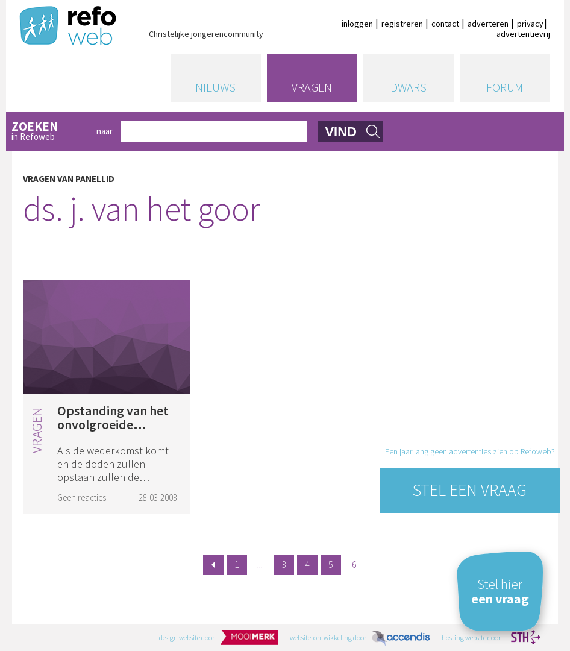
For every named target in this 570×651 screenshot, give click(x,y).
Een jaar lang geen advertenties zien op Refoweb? (470, 451)
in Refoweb (49, 131)
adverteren (488, 23)
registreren (402, 23)
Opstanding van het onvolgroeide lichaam (113, 424)
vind (341, 131)
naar (104, 131)
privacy (530, 23)
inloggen (357, 23)
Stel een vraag (470, 490)
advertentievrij (523, 33)
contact (445, 23)
